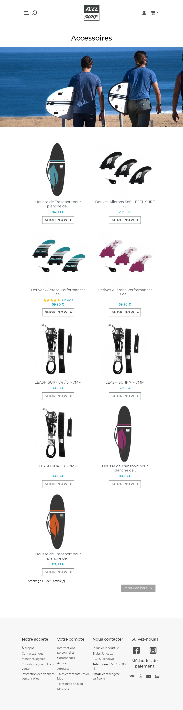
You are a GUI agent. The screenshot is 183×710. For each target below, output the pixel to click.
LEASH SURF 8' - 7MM (58, 466)
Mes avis (63, 689)
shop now (56, 220)
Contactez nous (32, 653)
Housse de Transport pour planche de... (58, 204)
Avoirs (61, 663)
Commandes (66, 658)
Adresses (63, 668)
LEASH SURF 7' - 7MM (124, 382)
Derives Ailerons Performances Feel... (58, 292)
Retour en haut (138, 588)
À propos (28, 648)
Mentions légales (33, 659)
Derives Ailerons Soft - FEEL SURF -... (125, 204)
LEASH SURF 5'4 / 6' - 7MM (58, 382)
